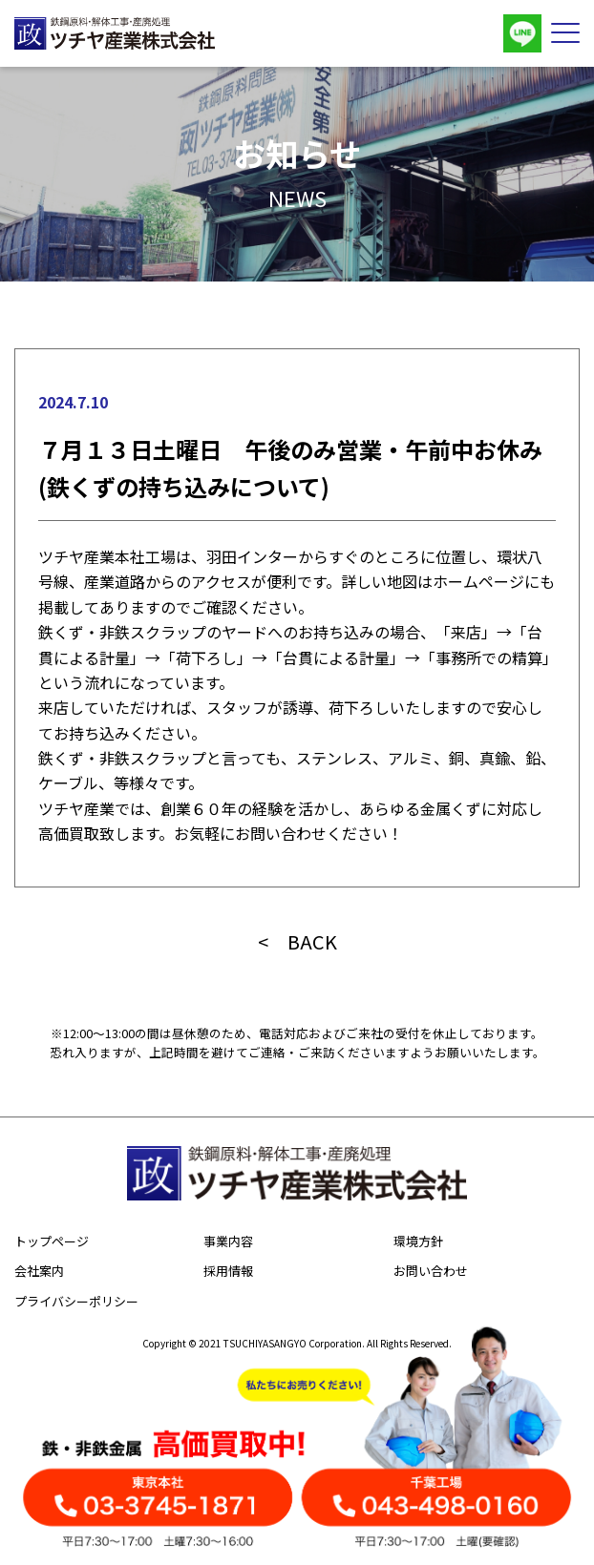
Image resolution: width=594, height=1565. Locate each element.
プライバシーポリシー (76, 1301)
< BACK (297, 941)
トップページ (51, 1241)
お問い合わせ (430, 1271)
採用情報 (228, 1271)
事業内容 (228, 1241)
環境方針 (418, 1241)
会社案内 (39, 1271)
